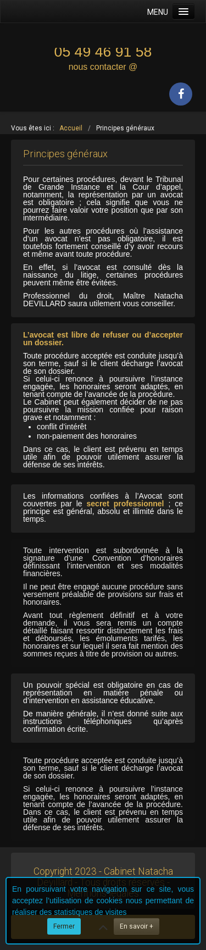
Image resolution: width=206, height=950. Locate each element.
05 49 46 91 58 (103, 51)
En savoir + (136, 926)
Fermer (64, 926)
